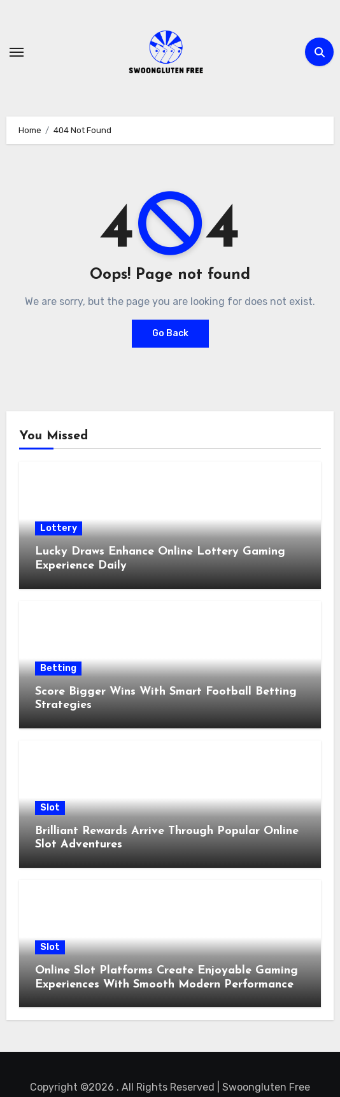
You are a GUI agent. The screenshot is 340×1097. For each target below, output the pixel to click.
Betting (58, 668)
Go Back (170, 333)
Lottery (58, 528)
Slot (50, 807)
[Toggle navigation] (16, 52)
